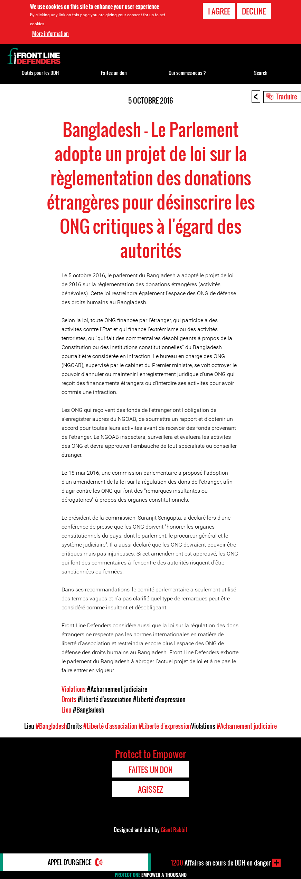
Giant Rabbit (174, 829)
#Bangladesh (88, 709)
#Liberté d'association (105, 699)
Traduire (286, 96)
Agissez (150, 789)
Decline (254, 11)
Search (260, 72)
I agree (219, 11)
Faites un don (114, 72)
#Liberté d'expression (159, 699)
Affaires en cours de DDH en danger (221, 862)
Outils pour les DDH (40, 72)
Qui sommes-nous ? (187, 72)
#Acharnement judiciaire (117, 689)
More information (50, 33)
